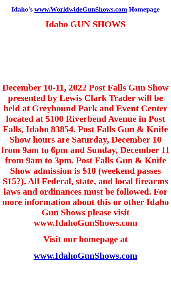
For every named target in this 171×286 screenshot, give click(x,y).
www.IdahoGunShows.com (85, 256)
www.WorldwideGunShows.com (80, 9)
